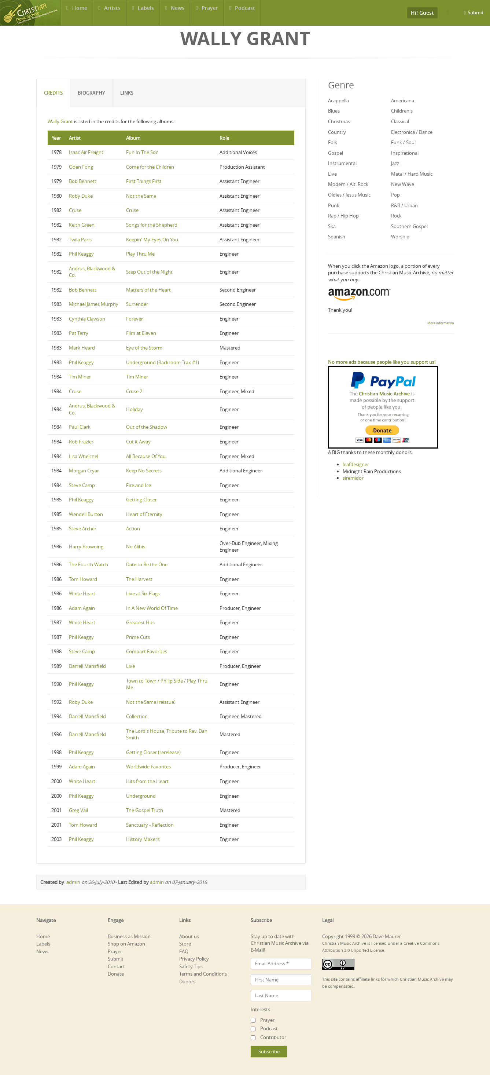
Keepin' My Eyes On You (152, 239)
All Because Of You (146, 456)
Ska (332, 226)
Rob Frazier (81, 441)
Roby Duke (81, 196)
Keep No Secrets (144, 470)
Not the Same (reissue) (151, 702)
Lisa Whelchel (83, 456)
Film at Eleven (141, 333)
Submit (476, 12)
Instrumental (342, 163)
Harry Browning (86, 546)
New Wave (402, 184)
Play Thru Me (140, 254)
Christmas (339, 121)
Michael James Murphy (93, 304)
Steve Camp (82, 485)
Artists (112, 12)
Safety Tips (191, 966)
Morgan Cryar (84, 470)
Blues (334, 110)
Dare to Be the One (146, 564)
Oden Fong (81, 167)
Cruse (75, 210)
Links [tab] (127, 92)
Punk (333, 205)
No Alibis (135, 546)
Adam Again (82, 608)
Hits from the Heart (147, 781)
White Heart (82, 593)
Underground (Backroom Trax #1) (162, 362)
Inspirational (405, 153)
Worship (400, 236)
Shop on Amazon (126, 943)
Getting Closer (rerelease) (153, 752)
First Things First (144, 181)
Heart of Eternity (144, 514)
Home (79, 12)
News (178, 12)
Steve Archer (82, 528)
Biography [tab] (92, 92)
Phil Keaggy (81, 254)
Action (133, 528)
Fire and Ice (138, 485)
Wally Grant (60, 121)
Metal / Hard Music (411, 174)
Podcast (245, 12)
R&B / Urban (404, 205)
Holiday (134, 409)
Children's (402, 110)
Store (185, 943)
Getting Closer (141, 499)
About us (189, 936)
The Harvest (139, 579)
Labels (145, 12)
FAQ (183, 951)
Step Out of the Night (149, 271)
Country (337, 132)
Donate (116, 973)
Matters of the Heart (148, 289)
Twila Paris (80, 239)
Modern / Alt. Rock (348, 184)
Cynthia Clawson (87, 318)
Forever (134, 318)
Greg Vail (78, 810)
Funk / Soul (403, 142)
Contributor (273, 1037)
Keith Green (82, 225)
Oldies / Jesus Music (349, 194)
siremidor (353, 478)
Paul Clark (80, 427)
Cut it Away (138, 441)
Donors (187, 981)
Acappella (338, 100)
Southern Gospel (409, 226)
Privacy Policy (194, 958)
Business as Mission (129, 936)
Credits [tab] (53, 92)
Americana (402, 100)
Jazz (395, 163)
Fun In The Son (142, 152)
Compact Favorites (146, 651)
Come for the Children (150, 167)
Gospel (335, 153)
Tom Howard (83, 579)
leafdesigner (356, 464)
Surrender (137, 304)
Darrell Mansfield (87, 666)
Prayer (210, 12)
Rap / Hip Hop (343, 215)
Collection (137, 716)
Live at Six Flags (143, 593)
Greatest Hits (140, 622)
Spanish (336, 236)
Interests (260, 1009)
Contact (116, 966)
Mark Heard (82, 347)
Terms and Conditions (203, 973)
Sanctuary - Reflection (150, 825)
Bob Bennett (82, 181)
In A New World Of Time (152, 608)
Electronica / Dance (411, 132)
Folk (332, 142)
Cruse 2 (134, 391)
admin (73, 882)
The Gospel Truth (144, 810)
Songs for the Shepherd (151, 225)
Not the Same (141, 196)
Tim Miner (80, 376)
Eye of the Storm (144, 347)
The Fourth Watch (88, 564)
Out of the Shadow (146, 427)
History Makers (142, 839)
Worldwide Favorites (148, 766)
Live (130, 666)
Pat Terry (78, 333)
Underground (141, 796)
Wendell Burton (86, 514)
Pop (395, 194)
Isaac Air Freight (86, 152)
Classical (400, 121)
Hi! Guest (422, 12)
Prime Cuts (138, 637)
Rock (396, 215)
